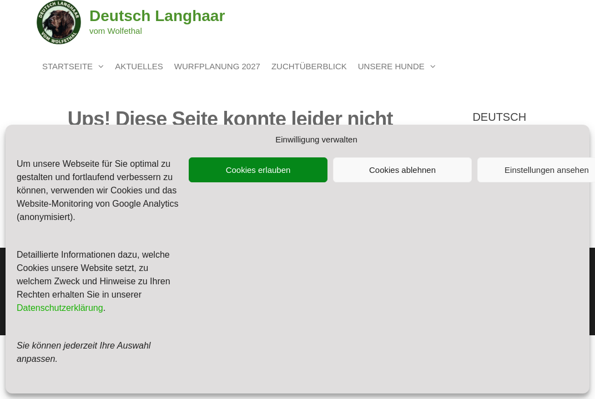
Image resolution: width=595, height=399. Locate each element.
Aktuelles (139, 66)
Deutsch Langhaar (157, 15)
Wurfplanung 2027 (217, 66)
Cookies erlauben (258, 170)
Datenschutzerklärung (60, 308)
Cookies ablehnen (402, 170)
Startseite (67, 66)
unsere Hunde (391, 66)
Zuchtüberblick (309, 66)
